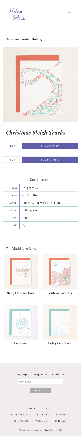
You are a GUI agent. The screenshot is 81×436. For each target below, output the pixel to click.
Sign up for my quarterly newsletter (40, 374)
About (31, 408)
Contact (48, 408)
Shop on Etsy (20, 414)
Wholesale (63, 414)
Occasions (12, 39)
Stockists (42, 414)
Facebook (41, 420)
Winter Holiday (32, 39)
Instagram (21, 420)
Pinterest (60, 420)
